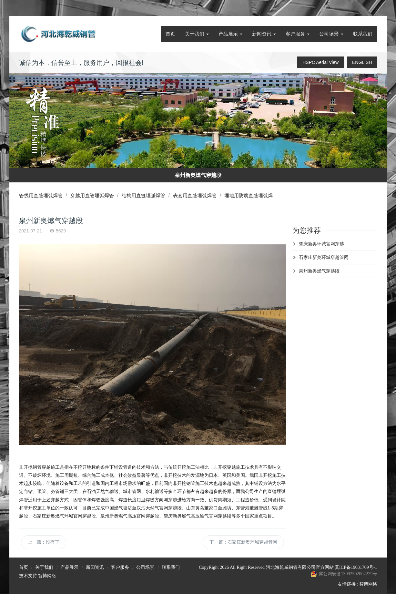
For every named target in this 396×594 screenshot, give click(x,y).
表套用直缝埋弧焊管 (198, 195)
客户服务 (298, 33)
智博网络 (47, 575)
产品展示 (230, 33)
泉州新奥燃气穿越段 (319, 270)
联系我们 (362, 33)
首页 (170, 33)
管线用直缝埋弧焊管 (41, 195)
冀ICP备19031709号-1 (356, 567)
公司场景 (331, 33)
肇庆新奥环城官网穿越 (321, 243)
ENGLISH (362, 62)
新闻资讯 (264, 33)
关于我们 (197, 33)
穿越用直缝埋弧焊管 (93, 195)
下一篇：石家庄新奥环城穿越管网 (243, 542)
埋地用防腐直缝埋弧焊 (253, 195)
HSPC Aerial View (320, 62)
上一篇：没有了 (43, 542)
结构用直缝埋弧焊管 (146, 195)
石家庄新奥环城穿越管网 (324, 257)
